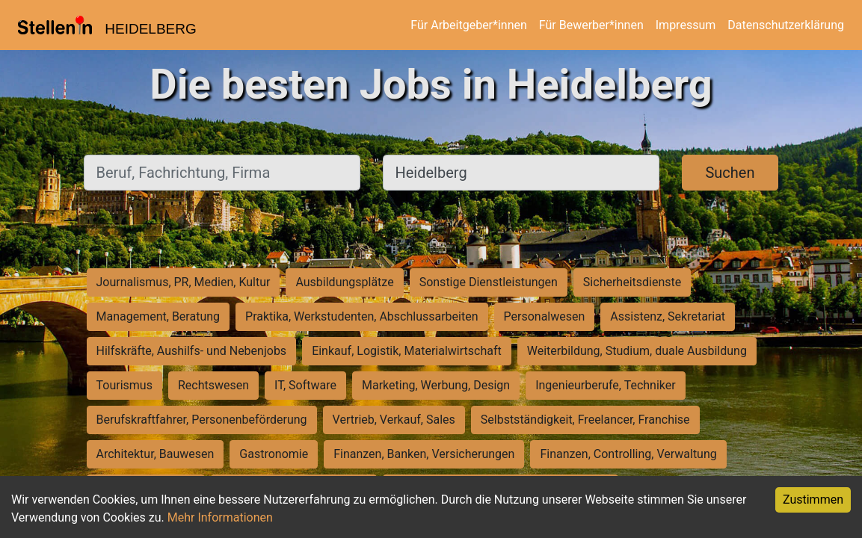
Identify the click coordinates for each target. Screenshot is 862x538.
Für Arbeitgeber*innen (468, 25)
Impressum (686, 25)
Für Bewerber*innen (591, 25)
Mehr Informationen (220, 517)
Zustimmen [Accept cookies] (813, 499)
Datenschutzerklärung (785, 25)
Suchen (729, 173)
